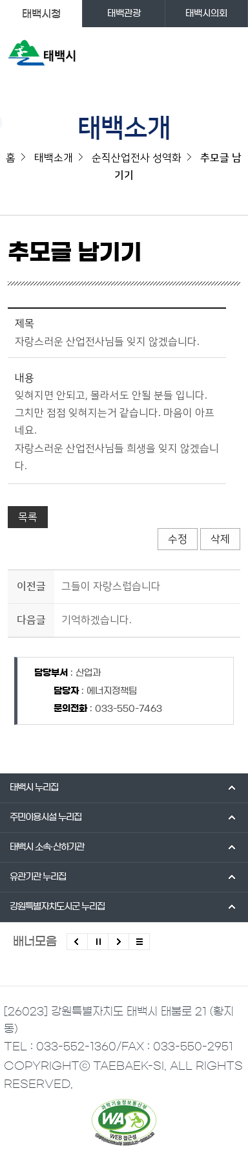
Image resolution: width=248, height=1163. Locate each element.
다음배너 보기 (118, 941)
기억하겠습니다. (96, 620)
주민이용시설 (45, 817)
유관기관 (38, 877)
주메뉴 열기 (229, 55)
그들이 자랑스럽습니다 (111, 586)
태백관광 (124, 13)
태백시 (34, 787)
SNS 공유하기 (231, 258)
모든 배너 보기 (139, 941)
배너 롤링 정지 (97, 941)
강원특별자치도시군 (57, 907)
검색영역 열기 (203, 55)
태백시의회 (206, 13)
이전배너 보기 (77, 941)
